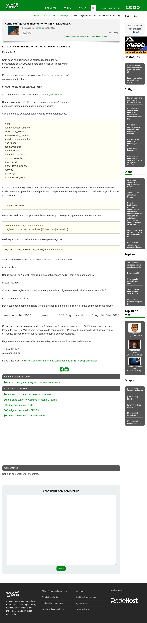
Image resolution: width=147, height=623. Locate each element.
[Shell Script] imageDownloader (134, 414)
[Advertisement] (96, 71)
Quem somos (82, 603)
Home (36, 15)
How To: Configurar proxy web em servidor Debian (32, 382)
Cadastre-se (114, 8)
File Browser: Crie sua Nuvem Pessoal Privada (134, 100)
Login (104, 8)
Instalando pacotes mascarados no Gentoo (28, 394)
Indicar (91, 36)
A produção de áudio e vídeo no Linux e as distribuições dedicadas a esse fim (134, 113)
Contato (79, 591)
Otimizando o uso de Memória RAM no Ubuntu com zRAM (134, 233)
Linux (54, 15)
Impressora (101, 36)
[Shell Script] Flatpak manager (134, 422)
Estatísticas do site (50, 597)
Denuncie (71, 36)
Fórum (67, 8)
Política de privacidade (86, 597)
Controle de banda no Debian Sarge (24, 415)
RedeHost (134, 32)
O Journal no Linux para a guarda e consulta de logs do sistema (134, 160)
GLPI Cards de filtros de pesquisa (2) (134, 301)
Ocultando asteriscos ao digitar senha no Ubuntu (134, 183)
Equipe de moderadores (52, 603)
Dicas (45, 15)
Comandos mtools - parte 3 (19, 405)
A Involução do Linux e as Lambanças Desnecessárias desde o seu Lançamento (134, 144)
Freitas (38, 28)
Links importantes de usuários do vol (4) (134, 80)
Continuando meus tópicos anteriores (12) (133, 281)
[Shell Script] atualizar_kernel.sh (135, 390)
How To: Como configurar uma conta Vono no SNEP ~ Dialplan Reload (59, 360)
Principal (50, 8)
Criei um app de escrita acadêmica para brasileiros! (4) (134, 68)
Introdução (64, 15)
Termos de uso (83, 609)
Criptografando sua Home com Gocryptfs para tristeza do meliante (133, 129)
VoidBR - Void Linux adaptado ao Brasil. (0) (133, 291)
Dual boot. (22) (133, 273)
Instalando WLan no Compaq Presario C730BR (30, 399)
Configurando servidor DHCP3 (21, 410)
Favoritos (81, 36)
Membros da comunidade (53, 609)
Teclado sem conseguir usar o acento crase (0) (134, 265)
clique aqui (56, 94)
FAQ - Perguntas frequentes (54, 591)
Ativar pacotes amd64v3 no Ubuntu (133, 195)
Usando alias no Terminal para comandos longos (134, 245)
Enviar (83, 8)
